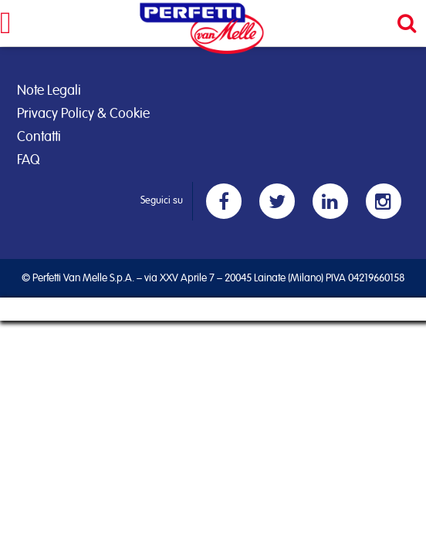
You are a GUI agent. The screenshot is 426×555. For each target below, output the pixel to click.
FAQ (28, 160)
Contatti (39, 137)
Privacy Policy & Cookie (83, 114)
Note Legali (49, 91)
